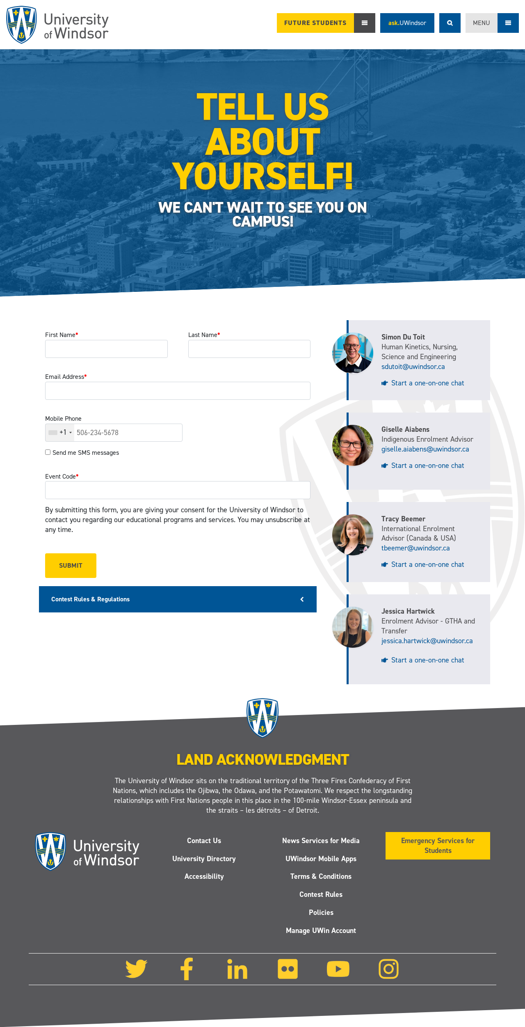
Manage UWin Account (321, 930)
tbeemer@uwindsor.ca (415, 548)
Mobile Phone (63, 418)
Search (450, 23)
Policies (321, 912)
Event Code (62, 476)
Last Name (204, 334)
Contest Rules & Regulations (90, 599)
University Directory (204, 859)
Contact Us (204, 841)
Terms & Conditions (321, 876)
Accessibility (204, 876)
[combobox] (60, 432)
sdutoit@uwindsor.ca (413, 366)
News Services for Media (321, 841)
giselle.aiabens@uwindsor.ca (425, 449)
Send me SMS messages (85, 452)
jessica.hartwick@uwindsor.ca (427, 641)
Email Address (66, 376)
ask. (407, 22)
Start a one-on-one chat (427, 383)
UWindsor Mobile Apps (320, 859)
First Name (61, 334)
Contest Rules (320, 894)
